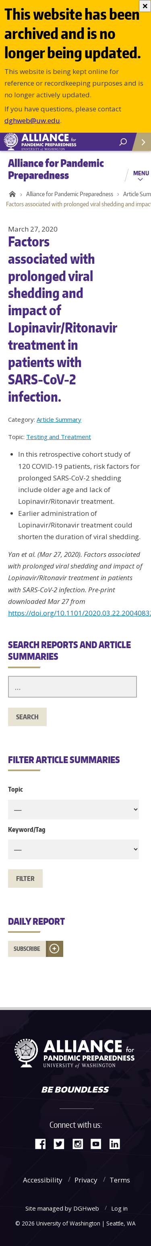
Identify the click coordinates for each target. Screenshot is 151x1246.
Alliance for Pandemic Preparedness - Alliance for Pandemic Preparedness (60, 142)
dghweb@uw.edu (32, 120)
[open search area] (123, 142)
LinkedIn (117, 1143)
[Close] (145, 6)
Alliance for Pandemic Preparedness (69, 194)
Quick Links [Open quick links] (139, 145)
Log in (119, 1208)
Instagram (80, 1143)
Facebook (43, 1143)
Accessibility (42, 1179)
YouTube (99, 1143)
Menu (141, 173)
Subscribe (27, 948)
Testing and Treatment (58, 437)
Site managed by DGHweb (62, 1208)
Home (11, 194)
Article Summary (59, 419)
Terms (120, 1179)
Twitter (62, 1143)
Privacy (85, 1179)
